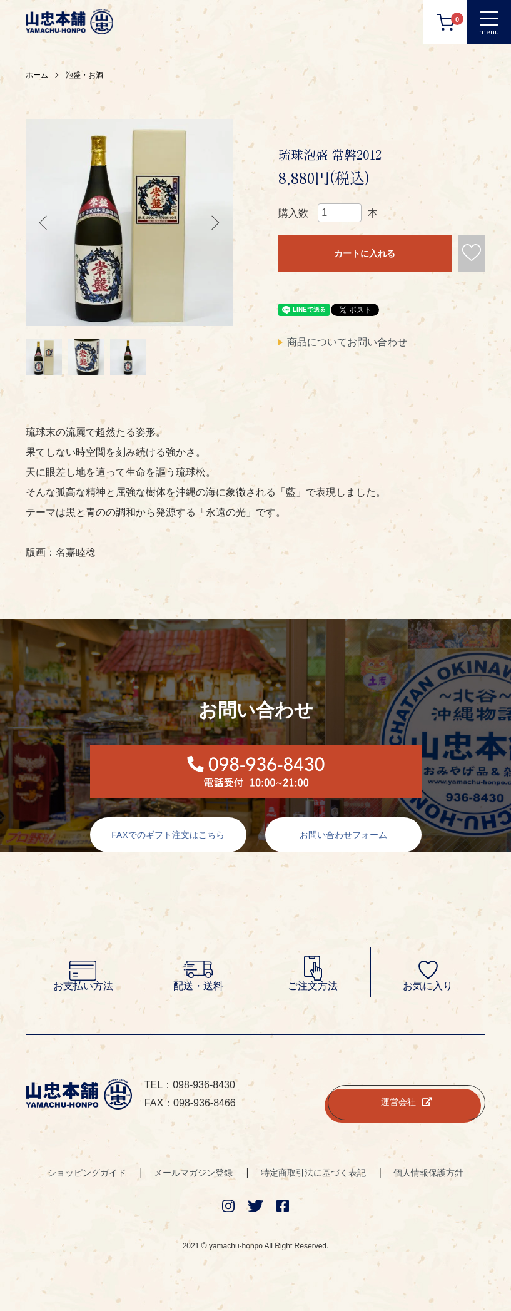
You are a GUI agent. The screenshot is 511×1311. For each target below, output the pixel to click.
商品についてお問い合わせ (347, 342)
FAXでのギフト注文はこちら (167, 837)
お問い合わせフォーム (343, 837)
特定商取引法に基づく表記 (313, 1175)
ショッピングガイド (87, 1175)
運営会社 (406, 1104)
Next (214, 222)
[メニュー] (489, 22)
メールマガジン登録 (193, 1175)
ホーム (37, 75)
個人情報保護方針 (428, 1175)
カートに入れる (364, 253)
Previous (44, 222)
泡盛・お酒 (84, 75)
